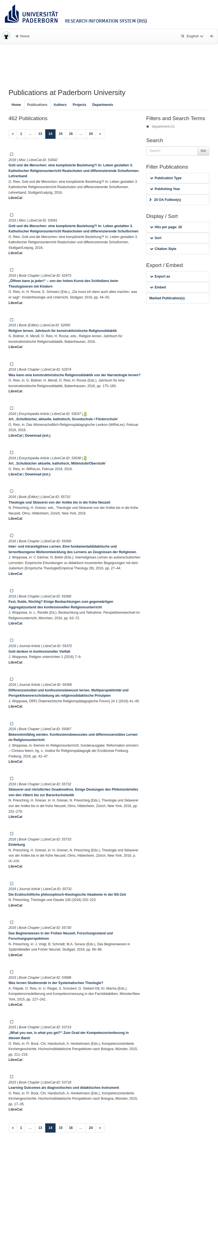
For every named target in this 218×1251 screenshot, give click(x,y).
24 (91, 134)
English (193, 36)
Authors (60, 105)
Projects (79, 105)
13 (40, 134)
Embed (158, 287)
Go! (203, 151)
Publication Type (166, 178)
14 (52, 133)
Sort (155, 238)
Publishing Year (165, 189)
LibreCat (15, 198)
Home (22, 36)
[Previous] (13, 134)
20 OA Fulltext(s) (165, 200)
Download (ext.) (38, 436)
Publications (37, 105)
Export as (160, 276)
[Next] (100, 134)
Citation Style (163, 249)
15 (61, 134)
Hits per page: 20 (166, 227)
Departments (102, 105)
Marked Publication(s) (167, 298)
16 (71, 134)
